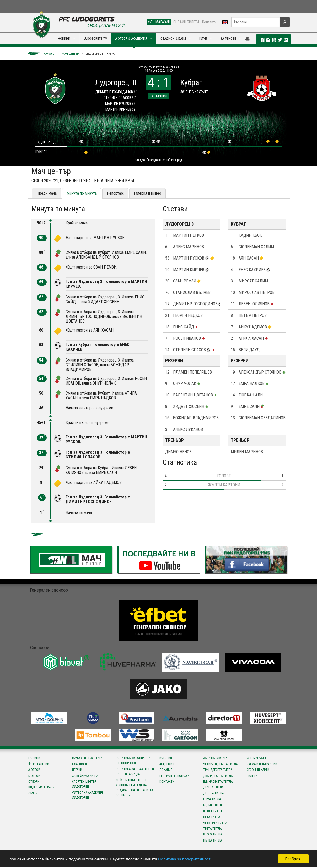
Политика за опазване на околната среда (135, 771)
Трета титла (212, 828)
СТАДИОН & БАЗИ (173, 38)
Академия (166, 764)
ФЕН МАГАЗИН (159, 22)
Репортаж (115, 193)
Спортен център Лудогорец (84, 784)
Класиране (80, 764)
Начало (49, 53)
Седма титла (212, 805)
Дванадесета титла (218, 776)
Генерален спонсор (174, 776)
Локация (166, 770)
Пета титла (211, 817)
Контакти (209, 22)
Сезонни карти (258, 770)
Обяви (32, 793)
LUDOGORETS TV (95, 38)
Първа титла (212, 840)
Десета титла (213, 787)
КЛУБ (203, 38)
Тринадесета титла (217, 770)
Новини (34, 758)
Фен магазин (256, 758)
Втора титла (212, 834)
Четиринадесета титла (220, 764)
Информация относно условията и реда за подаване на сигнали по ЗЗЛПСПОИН (134, 787)
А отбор (34, 770)
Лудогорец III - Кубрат (101, 53)
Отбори (33, 781)
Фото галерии (38, 764)
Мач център (70, 53)
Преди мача (46, 193)
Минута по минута (82, 193)
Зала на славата (215, 758)
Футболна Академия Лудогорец (87, 795)
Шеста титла (212, 811)
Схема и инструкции (262, 764)
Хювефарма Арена (85, 776)
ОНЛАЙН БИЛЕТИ (186, 22)
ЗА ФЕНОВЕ (228, 38)
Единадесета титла (218, 781)
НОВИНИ (64, 38)
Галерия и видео (147, 193)
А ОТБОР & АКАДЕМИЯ (131, 38)
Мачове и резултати (87, 758)
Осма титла (212, 799)
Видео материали (41, 787)
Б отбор (34, 776)
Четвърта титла (215, 823)
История (165, 758)
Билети (252, 776)
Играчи (77, 770)
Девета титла (213, 793)
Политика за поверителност (184, 859)
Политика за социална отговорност (133, 760)
